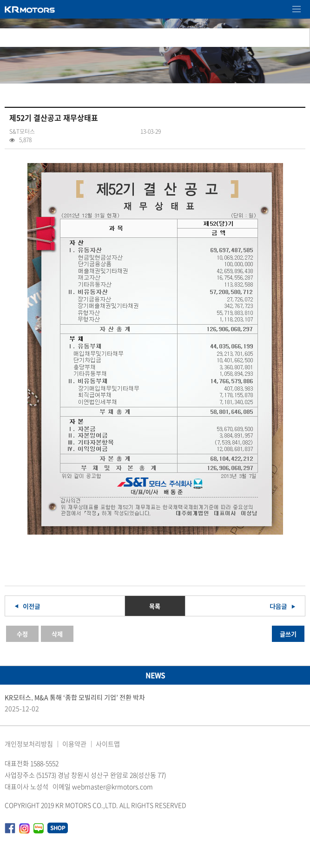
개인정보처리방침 (29, 743)
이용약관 (74, 743)
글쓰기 (288, 633)
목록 (154, 606)
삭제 (57, 633)
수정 (22, 633)
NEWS (155, 675)
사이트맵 (108, 743)
